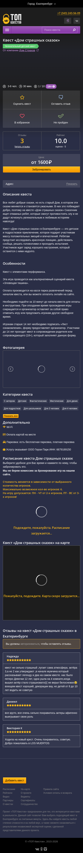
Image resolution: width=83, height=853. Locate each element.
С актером (9, 401)
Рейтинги (7, 793)
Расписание (9, 789)
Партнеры (8, 800)
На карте (25, 789)
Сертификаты (28, 800)
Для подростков (12, 408)
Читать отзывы (22, 146)
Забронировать (41, 169)
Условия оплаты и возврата (57, 793)
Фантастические (38, 401)
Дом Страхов (27, 50)
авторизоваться (29, 643)
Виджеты (25, 796)
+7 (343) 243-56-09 (68, 13)
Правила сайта (51, 789)
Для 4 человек (69, 408)
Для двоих (72, 401)
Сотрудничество (29, 804)
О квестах (8, 804)
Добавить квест (14, 780)
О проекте (26, 793)
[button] (76, 21)
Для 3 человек (51, 408)
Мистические (56, 401)
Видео (6, 796)
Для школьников (32, 408)
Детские (22, 401)
